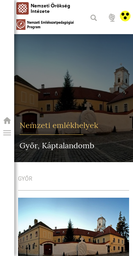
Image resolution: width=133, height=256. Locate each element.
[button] (7, 133)
